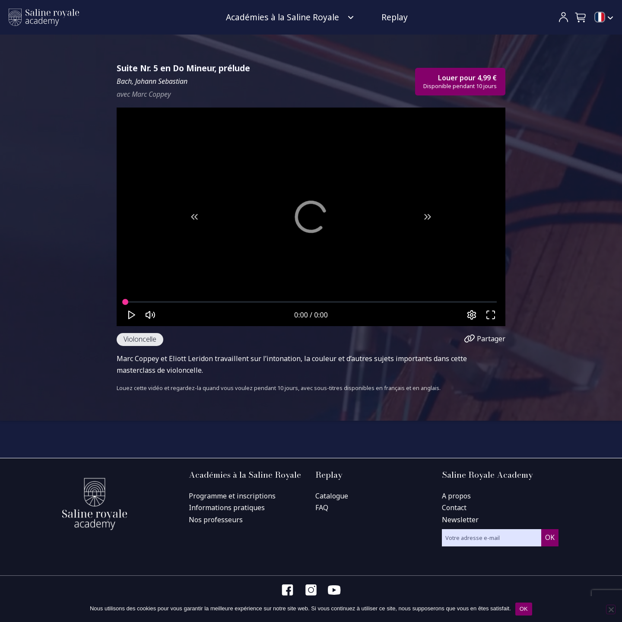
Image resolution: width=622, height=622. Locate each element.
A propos (456, 496)
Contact (454, 507)
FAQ (321, 507)
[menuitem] (603, 18)
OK (524, 609)
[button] (581, 17)
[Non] (611, 609)
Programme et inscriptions (232, 496)
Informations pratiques (227, 507)
